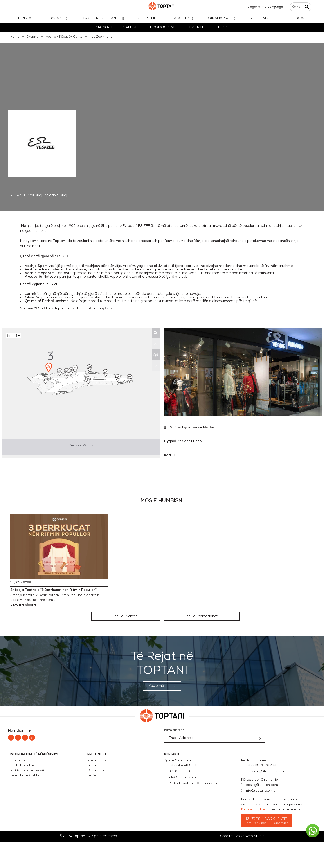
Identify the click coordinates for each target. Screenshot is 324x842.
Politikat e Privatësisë (27, 770)
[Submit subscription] (257, 738)
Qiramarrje (95, 770)
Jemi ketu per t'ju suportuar (266, 823)
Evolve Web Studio (249, 836)
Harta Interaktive (23, 765)
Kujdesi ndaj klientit (255, 809)
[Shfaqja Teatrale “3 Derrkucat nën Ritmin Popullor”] (59, 546)
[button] (125, 616)
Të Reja (93, 775)
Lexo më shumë (23, 604)
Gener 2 (94, 765)
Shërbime (17, 760)
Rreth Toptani (97, 760)
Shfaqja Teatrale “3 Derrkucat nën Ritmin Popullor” (53, 590)
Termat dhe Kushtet (25, 775)
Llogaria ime (257, 7)
